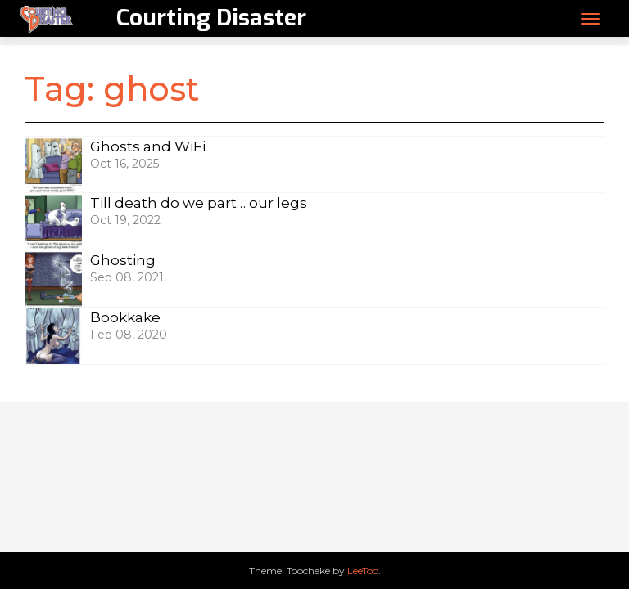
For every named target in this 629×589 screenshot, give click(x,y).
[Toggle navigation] (590, 19)
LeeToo (362, 570)
